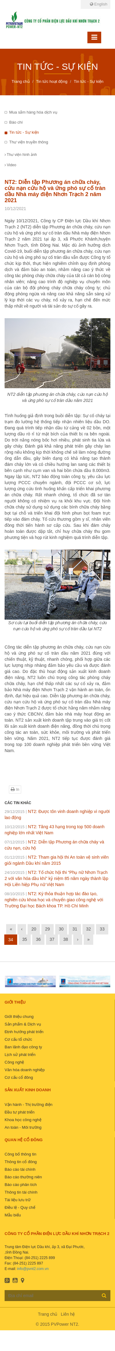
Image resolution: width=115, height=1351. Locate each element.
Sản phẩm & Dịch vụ (23, 1024)
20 (33, 929)
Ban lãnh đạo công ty (23, 1047)
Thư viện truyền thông (28, 142)
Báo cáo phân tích (21, 1184)
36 (38, 939)
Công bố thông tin (20, 1154)
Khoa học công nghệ (23, 1119)
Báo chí (16, 122)
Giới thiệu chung (19, 1016)
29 (47, 929)
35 (24, 939)
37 (52, 939)
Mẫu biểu (13, 1215)
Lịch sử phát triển (20, 1054)
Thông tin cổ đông (21, 1161)
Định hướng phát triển (24, 1031)
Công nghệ (14, 1062)
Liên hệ (68, 1314)
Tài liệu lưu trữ (18, 1200)
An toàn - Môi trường (23, 1127)
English (98, 4)
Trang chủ (48, 1314)
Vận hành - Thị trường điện (28, 1104)
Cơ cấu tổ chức (18, 1039)
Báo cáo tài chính (20, 1169)
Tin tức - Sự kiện (24, 132)
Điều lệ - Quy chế (20, 1207)
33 (102, 929)
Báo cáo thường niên (23, 1177)
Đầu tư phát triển (19, 1112)
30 (61, 929)
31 (74, 929)
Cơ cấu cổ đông (19, 1077)
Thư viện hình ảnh (21, 155)
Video (10, 165)
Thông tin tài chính (21, 1192)
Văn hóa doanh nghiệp (25, 1070)
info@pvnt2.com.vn (33, 1269)
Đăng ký (104, 1295)
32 (88, 929)
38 (65, 939)
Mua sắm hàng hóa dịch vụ (33, 112)
